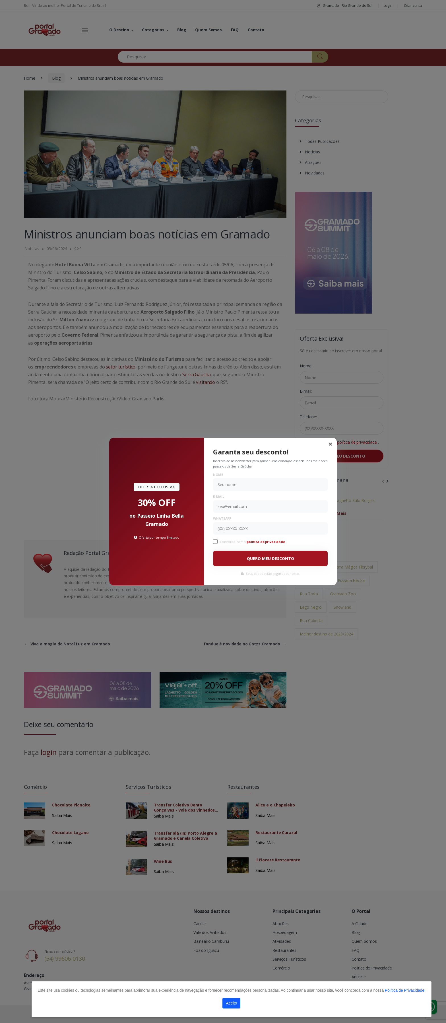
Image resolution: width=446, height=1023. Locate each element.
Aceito (231, 1003)
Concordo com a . (253, 542)
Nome (218, 474)
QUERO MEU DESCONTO (270, 558)
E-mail (218, 496)
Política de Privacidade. (405, 990)
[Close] (331, 444)
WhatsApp (222, 518)
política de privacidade (266, 542)
